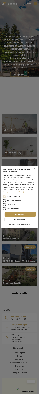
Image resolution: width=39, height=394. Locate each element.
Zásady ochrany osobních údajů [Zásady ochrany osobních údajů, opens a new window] (13, 192)
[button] (19, 224)
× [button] (34, 168)
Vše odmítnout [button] (20, 220)
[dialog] (19, 197)
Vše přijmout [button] (20, 214)
